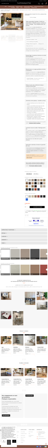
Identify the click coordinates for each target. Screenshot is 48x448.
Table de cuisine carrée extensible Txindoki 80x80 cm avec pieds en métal (6, 382)
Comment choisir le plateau (34, 123)
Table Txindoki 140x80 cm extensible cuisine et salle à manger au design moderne (41, 382)
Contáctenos (23, 440)
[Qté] (27, 207)
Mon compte (31, 431)
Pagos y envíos (23, 437)
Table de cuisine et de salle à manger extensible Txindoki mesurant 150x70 (17, 382)
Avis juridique (23, 431)
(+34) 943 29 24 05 (5, 3)
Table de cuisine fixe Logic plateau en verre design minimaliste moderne (5, 350)
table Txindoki (29, 157)
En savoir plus (6, 415)
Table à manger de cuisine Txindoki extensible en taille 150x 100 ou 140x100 (29, 382)
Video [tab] (3, 243)
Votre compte (31, 429)
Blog (29, 433)
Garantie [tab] (4, 239)
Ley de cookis (23, 435)
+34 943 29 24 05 (40, 436)
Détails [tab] (4, 233)
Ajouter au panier (37, 207)
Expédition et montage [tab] (8, 230)
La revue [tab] (4, 236)
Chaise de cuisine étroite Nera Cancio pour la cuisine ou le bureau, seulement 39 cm (29, 350)
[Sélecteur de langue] (45, 0)
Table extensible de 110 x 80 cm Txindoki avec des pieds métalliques (41, 349)
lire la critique (33, 17)
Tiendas (22, 442)
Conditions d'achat (23, 433)
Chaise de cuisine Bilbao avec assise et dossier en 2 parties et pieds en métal (17, 350)
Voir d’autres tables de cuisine (35, 165)
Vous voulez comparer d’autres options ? (35, 163)
